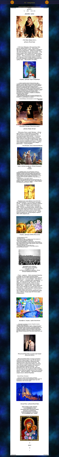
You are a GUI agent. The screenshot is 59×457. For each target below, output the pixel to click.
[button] (28, 7)
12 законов (29, 3)
